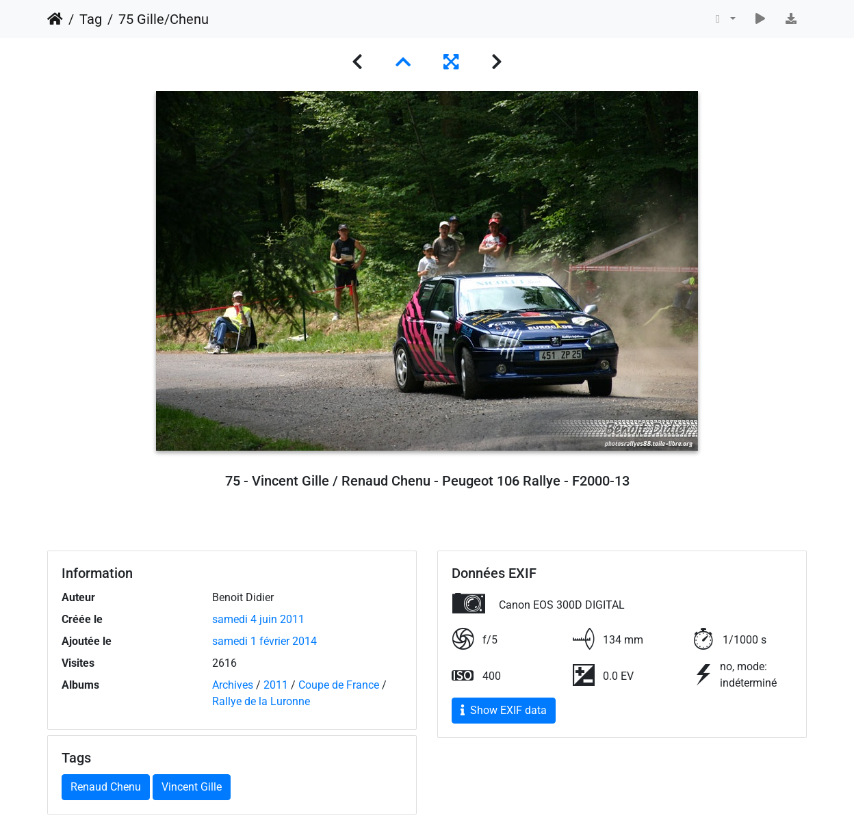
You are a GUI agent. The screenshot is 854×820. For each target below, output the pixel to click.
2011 (275, 684)
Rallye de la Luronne (261, 701)
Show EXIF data (504, 710)
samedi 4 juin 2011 (258, 619)
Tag (90, 19)
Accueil (55, 19)
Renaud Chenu (105, 786)
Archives (232, 684)
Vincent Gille (191, 786)
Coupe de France (338, 684)
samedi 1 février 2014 (264, 641)
